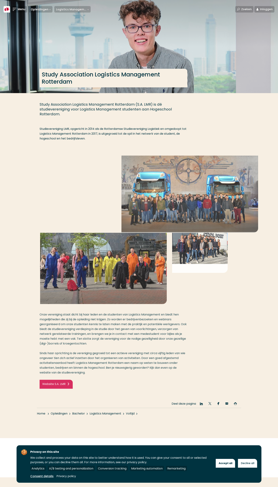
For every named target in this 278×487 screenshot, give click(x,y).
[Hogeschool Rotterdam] (7, 9)
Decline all (247, 463)
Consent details (42, 476)
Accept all (225, 463)
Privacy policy (66, 476)
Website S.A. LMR (54, 404)
